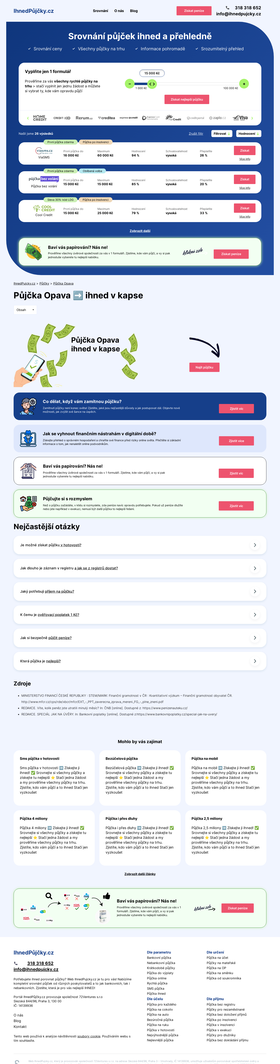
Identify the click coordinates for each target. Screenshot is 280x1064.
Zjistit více (236, 441)
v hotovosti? (70, 545)
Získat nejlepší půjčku (187, 99)
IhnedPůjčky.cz (34, 11)
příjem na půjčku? (59, 591)
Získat (244, 150)
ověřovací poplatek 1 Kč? (58, 615)
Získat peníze (194, 11)
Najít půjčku (204, 367)
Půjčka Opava (63, 283)
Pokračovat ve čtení (54, 778)
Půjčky (44, 283)
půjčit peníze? (60, 638)
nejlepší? (53, 661)
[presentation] (28, 118)
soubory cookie (88, 1036)
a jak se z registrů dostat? (96, 568)
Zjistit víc (236, 409)
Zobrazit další (140, 231)
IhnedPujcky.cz (24, 283)
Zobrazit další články (140, 874)
